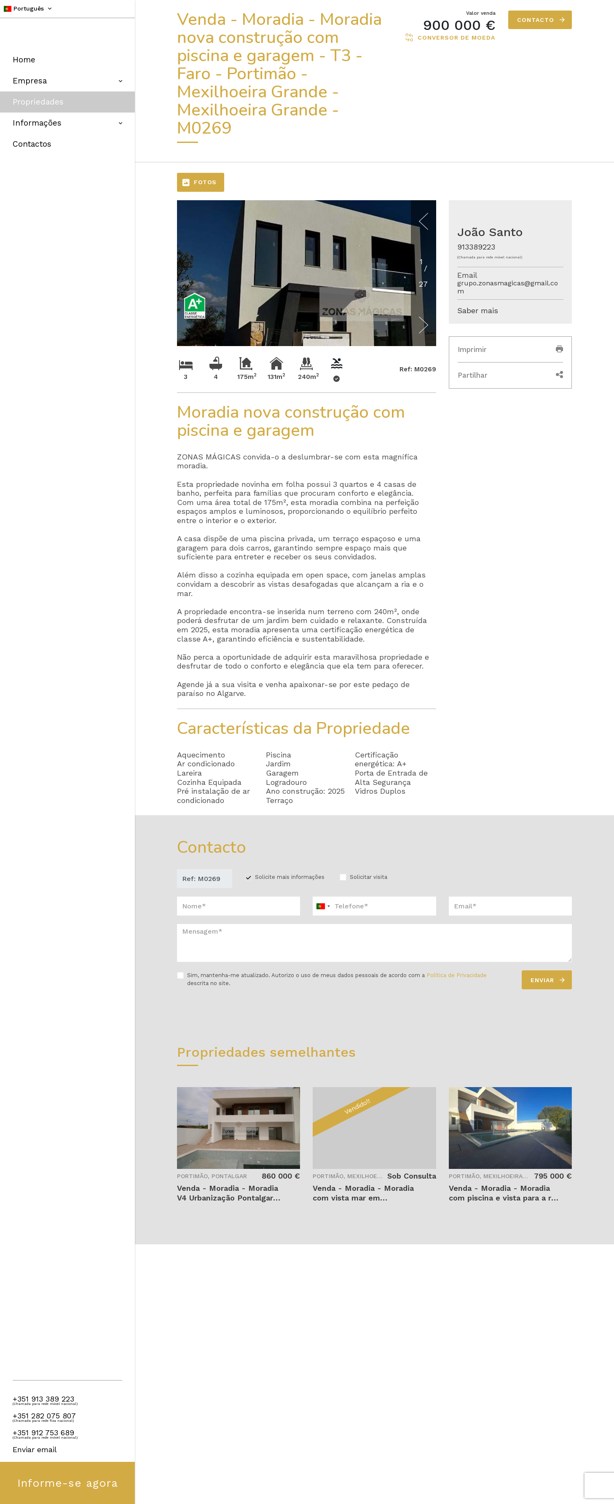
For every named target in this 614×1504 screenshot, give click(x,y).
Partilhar (510, 375)
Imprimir (510, 349)
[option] (306, 304)
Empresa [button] (67, 81)
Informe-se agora (67, 1483)
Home (24, 59)
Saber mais (477, 310)
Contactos (32, 144)
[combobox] (374, 906)
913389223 (476, 246)
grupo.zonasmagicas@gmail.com (507, 287)
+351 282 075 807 (44, 1415)
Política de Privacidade (456, 975)
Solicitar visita (368, 877)
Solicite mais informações (289, 877)
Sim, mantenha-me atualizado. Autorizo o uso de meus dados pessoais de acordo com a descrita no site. (337, 979)
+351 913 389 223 (43, 1398)
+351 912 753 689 (43, 1432)
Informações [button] (67, 123)
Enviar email (35, 1449)
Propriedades (38, 102)
